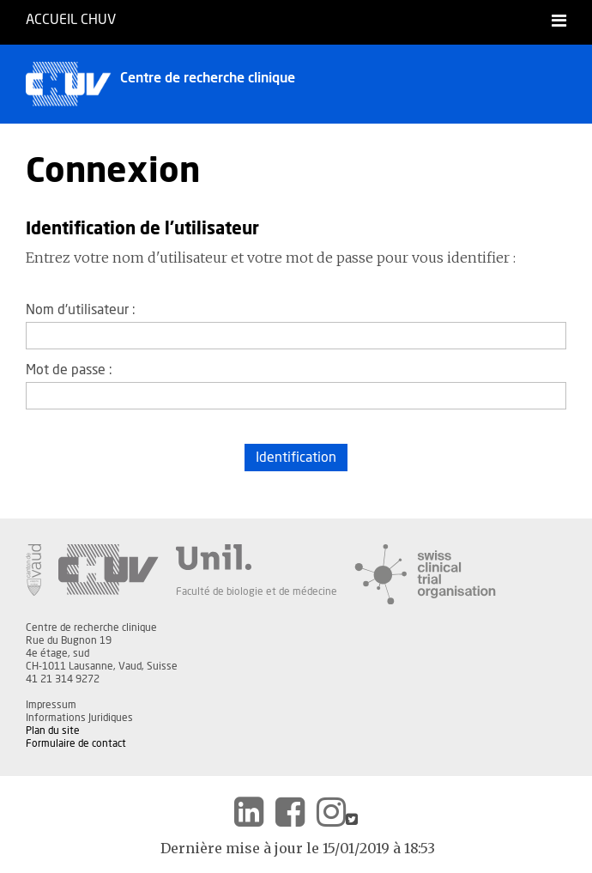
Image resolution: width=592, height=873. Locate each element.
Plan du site (53, 730)
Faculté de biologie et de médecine (256, 591)
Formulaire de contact (76, 743)
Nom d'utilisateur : (81, 310)
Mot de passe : (69, 370)
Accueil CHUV (71, 20)
